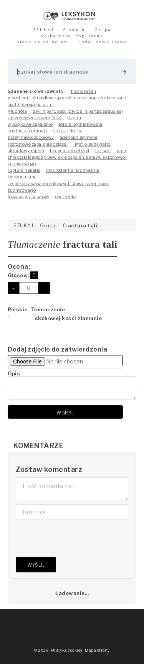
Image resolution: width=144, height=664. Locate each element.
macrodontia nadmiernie (72, 170)
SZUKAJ (43, 30)
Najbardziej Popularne (72, 36)
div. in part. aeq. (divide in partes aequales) (78, 111)
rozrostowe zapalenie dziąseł (38, 144)
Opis (14, 373)
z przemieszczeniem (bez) (34, 117)
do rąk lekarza (68, 130)
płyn (121, 150)
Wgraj (65, 413)
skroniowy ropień (26, 150)
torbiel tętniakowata (81, 124)
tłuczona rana (22, 176)
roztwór (103, 150)
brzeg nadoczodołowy (31, 137)
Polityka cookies (67, 650)
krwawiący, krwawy (29, 196)
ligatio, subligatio (92, 144)
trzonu (74, 117)
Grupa (102, 30)
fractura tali (83, 91)
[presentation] (74, 538)
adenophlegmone (79, 137)
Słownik (74, 30)
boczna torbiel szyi (69, 150)
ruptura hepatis (24, 170)
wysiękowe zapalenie (30, 124)
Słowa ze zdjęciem (43, 42)
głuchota (17, 111)
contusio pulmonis (27, 130)
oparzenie (65, 196)
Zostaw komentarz (49, 469)
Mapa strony (97, 650)
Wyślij (36, 565)
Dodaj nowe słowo (102, 42)
